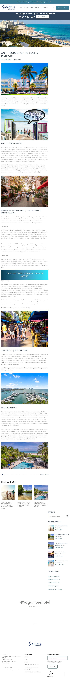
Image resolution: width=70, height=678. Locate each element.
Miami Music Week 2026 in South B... (60, 553)
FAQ (26, 659)
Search (51, 512)
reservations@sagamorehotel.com (12, 670)
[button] (53, 7)
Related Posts (9, 482)
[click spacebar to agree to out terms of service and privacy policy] (48, 661)
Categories (53, 572)
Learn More (28, 654)
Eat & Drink (44, 7)
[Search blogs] (58, 516)
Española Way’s (41, 284)
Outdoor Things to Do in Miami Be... (62, 535)
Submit (52, 666)
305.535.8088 (7, 667)
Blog (35, 33)
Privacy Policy (58, 662)
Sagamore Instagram (24, 437)
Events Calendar (5, 437)
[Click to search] (67, 516)
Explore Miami (17, 59)
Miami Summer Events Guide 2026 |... (61, 544)
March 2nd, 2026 (59, 556)
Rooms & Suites (28, 7)
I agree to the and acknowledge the (54, 662)
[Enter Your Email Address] (57, 658)
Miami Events (53, 576)
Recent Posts (54, 522)
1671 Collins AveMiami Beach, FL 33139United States (11, 659)
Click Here (42, 17)
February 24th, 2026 (59, 565)
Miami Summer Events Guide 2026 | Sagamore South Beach (40, 505)
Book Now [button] (63, 8)
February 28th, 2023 (6, 59)
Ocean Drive (35, 232)
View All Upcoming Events (41, 2)
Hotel (20, 7)
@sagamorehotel (35, 602)
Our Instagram (35, 606)
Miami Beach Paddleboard (11, 425)
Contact (5, 654)
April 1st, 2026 (58, 538)
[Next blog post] (46, 474)
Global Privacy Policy (32, 664)
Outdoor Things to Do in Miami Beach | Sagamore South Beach (24, 505)
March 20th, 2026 (59, 547)
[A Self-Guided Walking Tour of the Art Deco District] (15, 307)
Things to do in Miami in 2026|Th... (61, 561)
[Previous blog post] (41, 474)
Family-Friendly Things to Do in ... (61, 526)
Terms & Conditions (32, 667)
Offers (37, 7)
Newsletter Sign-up (53, 654)
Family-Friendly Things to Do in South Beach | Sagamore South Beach (7, 505)
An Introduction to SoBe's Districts (19, 54)
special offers (10, 431)
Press (26, 657)
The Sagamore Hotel (35, 356)
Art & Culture (54, 579)
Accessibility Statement (33, 672)
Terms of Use (57, 661)
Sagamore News (55, 589)
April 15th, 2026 (58, 529)
